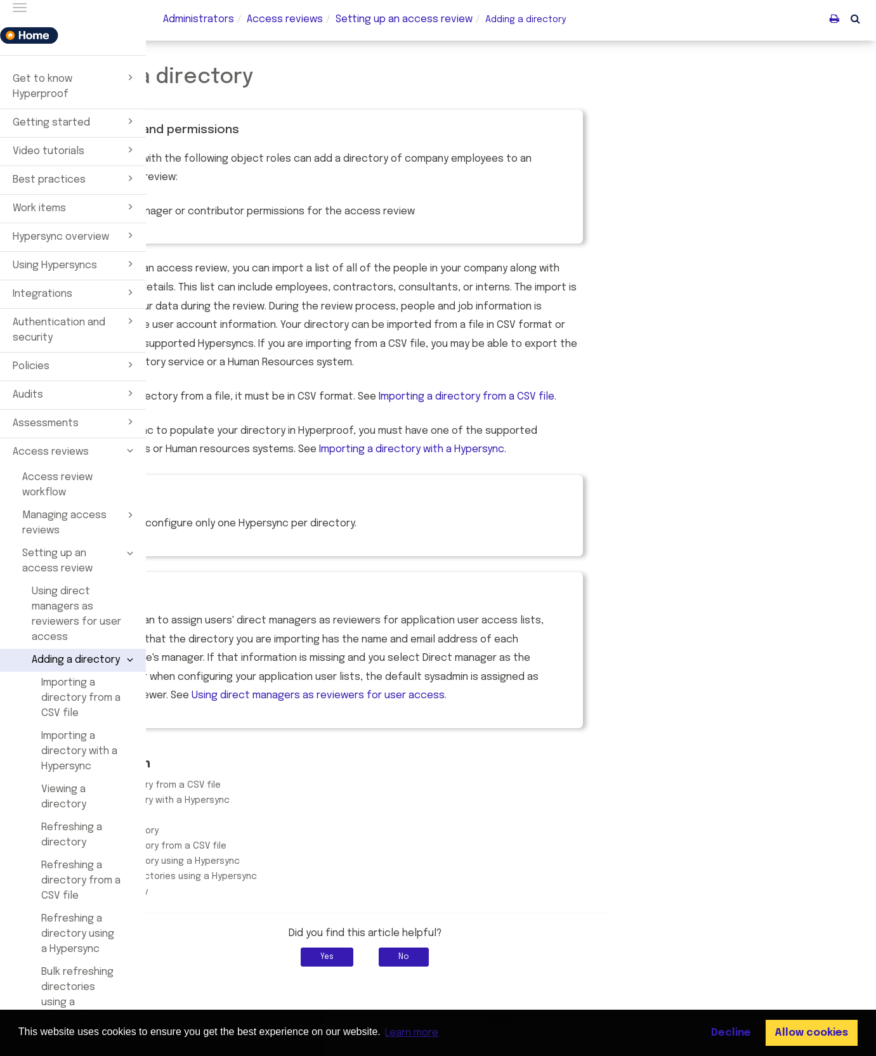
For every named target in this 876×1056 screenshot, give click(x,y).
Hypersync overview (75, 235)
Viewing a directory (63, 797)
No (550, 957)
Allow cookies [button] (811, 1032)
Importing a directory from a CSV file (81, 698)
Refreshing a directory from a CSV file (81, 880)
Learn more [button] (411, 1032)
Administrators (198, 19)
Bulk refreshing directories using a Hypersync (77, 995)
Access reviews (75, 450)
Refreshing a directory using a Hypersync (77, 934)
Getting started (75, 121)
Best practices (75, 178)
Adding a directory (84, 660)
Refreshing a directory (71, 835)
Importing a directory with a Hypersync (79, 751)
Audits (75, 393)
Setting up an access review (79, 560)
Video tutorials (75, 150)
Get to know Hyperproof (75, 85)
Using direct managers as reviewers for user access (76, 614)
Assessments (75, 422)
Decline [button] (731, 1032)
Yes (473, 957)
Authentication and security (75, 328)
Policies (75, 365)
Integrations (75, 292)
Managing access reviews (79, 522)
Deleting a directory (250, 891)
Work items (75, 207)
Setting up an (404, 19)
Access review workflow (57, 485)
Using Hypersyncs (75, 264)
